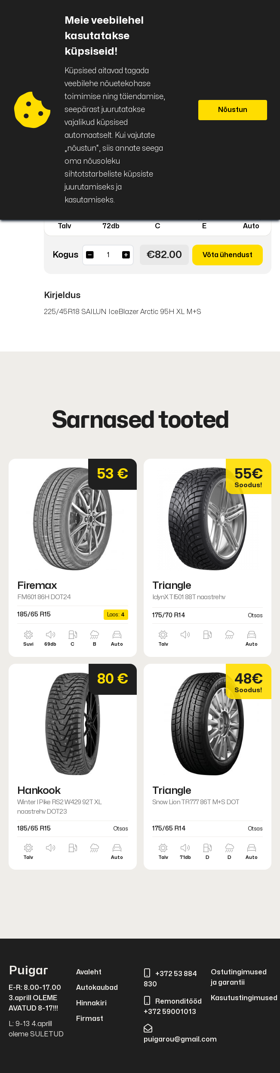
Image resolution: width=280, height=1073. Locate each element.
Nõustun (232, 109)
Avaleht (89, 972)
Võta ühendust (227, 255)
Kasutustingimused (244, 998)
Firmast (89, 1018)
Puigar (28, 971)
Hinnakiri (91, 1003)
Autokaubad (97, 987)
